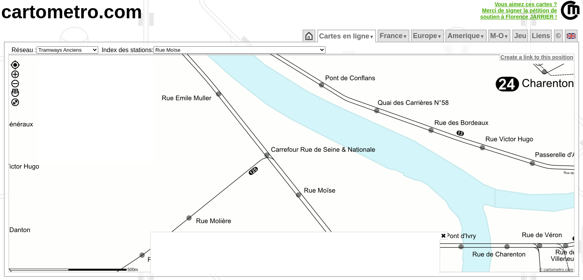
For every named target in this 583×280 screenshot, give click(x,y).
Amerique (466, 36)
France (394, 36)
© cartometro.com (557, 270)
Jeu (521, 36)
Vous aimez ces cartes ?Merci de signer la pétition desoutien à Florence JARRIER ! (518, 10)
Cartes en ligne (347, 36)
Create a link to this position (537, 57)
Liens (542, 36)
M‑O (500, 36)
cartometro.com (71, 12)
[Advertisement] (295, 252)
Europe (428, 36)
